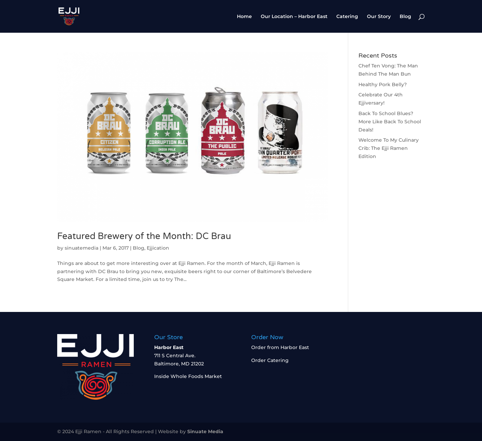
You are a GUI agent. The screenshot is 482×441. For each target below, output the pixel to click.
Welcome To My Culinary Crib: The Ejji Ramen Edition (388, 148)
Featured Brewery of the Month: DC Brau (145, 236)
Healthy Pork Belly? (382, 84)
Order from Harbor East (280, 347)
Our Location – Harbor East (294, 16)
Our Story (379, 16)
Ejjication (158, 248)
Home (244, 16)
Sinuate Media (205, 431)
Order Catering (270, 360)
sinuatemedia (81, 248)
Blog (405, 16)
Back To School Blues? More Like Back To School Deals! (389, 121)
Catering (347, 16)
